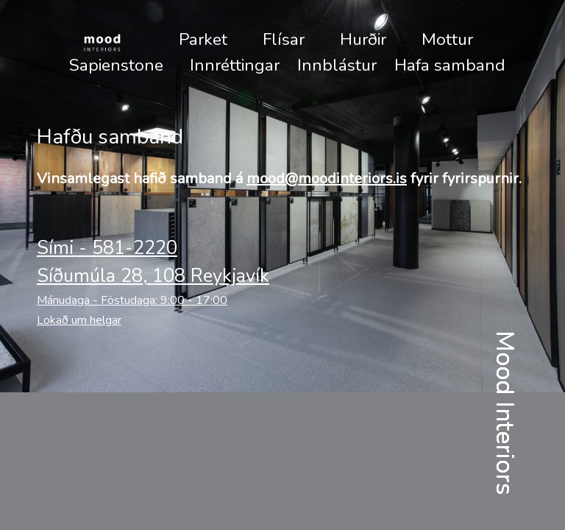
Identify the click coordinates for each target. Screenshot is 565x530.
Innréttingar (235, 65)
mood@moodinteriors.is (326, 178)
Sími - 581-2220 (107, 248)
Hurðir (363, 39)
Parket (203, 39)
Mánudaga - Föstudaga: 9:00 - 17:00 (132, 300)
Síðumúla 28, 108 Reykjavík (153, 276)
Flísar (284, 39)
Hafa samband (449, 65)
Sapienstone (116, 65)
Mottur (447, 39)
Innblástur (337, 65)
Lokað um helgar (79, 320)
